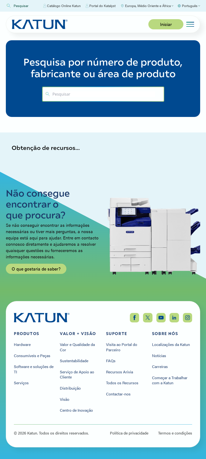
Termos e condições (175, 433)
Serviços (21, 382)
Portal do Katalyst (101, 6)
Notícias (159, 355)
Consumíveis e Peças (32, 355)
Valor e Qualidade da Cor (77, 347)
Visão (64, 399)
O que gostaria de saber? (36, 271)
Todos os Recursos (122, 382)
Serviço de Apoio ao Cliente (77, 374)
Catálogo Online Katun (62, 6)
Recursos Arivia (119, 372)
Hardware (22, 344)
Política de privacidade (129, 433)
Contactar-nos (118, 394)
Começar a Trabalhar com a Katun (170, 380)
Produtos (26, 333)
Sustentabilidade (74, 360)
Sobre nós (165, 333)
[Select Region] (146, 6)
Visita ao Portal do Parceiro (121, 347)
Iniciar (166, 24)
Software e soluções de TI (34, 369)
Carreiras (160, 366)
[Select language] (188, 6)
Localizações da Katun (171, 344)
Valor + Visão (78, 333)
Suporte (116, 333)
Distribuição (70, 388)
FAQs (111, 360)
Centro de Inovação (76, 410)
